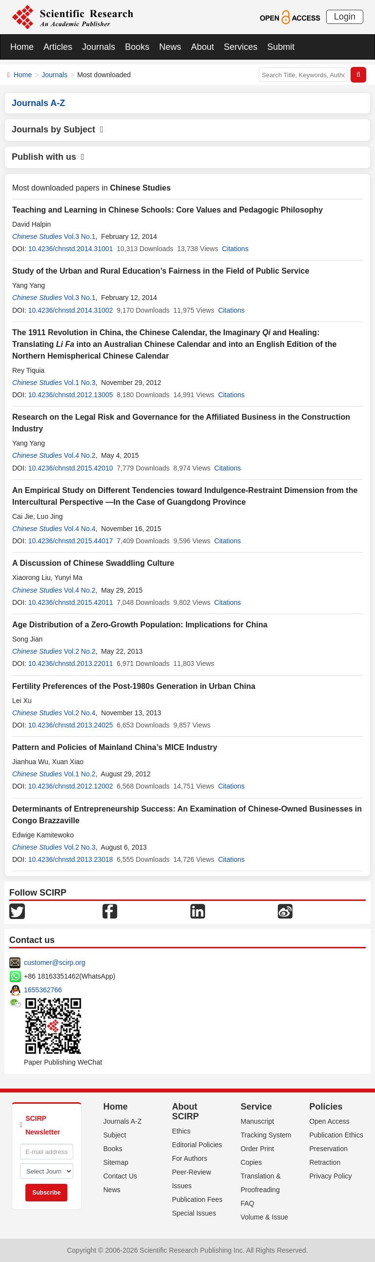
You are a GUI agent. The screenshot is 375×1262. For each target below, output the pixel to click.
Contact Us (120, 1176)
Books (137, 47)
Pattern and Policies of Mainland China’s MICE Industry (114, 747)
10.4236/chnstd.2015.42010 (70, 468)
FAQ (247, 1203)
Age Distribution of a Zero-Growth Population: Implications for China (140, 624)
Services (240, 47)
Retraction (324, 1162)
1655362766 (43, 990)
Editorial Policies (197, 1145)
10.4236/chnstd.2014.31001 (70, 249)
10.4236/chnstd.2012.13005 (70, 395)
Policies (325, 1107)
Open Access (329, 1121)
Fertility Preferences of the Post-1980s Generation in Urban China (133, 686)
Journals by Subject (58, 129)
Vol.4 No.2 (80, 455)
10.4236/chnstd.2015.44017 (70, 541)
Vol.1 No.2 (80, 774)
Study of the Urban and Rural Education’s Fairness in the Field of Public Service (160, 271)
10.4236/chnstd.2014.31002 (70, 310)
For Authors (189, 1158)
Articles (57, 47)
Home (22, 47)
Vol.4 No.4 (80, 529)
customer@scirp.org (54, 962)
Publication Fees (197, 1199)
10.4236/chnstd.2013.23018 (70, 859)
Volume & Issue (264, 1217)
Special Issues (194, 1213)
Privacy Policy (330, 1176)
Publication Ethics (336, 1135)
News (170, 47)
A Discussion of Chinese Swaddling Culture (93, 563)
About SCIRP (185, 1111)
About (202, 47)
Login (344, 16)
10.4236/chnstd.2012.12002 (70, 786)
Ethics (181, 1131)
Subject (115, 1135)
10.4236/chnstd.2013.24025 (70, 725)
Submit (280, 47)
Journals (98, 47)
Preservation (328, 1149)
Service (256, 1107)
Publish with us (48, 157)
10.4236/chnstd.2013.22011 (70, 663)
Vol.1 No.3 (80, 382)
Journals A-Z (123, 1121)
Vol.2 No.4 (80, 713)
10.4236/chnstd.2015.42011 (70, 602)
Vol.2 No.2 (80, 651)
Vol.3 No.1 (80, 236)
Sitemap (116, 1162)
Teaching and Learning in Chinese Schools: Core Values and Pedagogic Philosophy (167, 210)
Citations (235, 249)
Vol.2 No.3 (80, 847)
